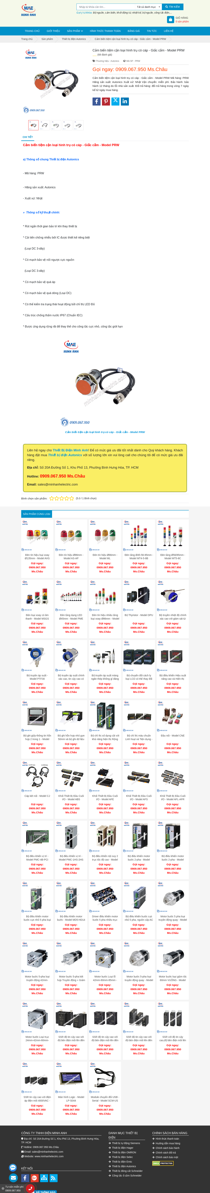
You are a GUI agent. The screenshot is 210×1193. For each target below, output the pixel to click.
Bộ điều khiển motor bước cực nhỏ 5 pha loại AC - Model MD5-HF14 (37, 909)
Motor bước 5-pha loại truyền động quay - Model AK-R (139, 967)
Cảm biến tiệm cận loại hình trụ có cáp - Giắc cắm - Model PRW (105, 432)
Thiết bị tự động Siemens (124, 1125)
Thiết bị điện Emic (120, 1143)
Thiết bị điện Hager (121, 1130)
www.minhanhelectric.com (49, 1138)
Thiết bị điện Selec (121, 1139)
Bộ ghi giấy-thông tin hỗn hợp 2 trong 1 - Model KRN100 (37, 734)
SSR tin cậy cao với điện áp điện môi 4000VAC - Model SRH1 (37, 1084)
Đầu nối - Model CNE (173, 730)
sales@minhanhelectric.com (47, 1133)
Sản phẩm (73, 31)
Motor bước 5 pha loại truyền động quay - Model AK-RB (172, 909)
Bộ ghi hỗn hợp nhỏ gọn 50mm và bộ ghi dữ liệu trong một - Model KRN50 (71, 734)
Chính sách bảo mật (165, 1139)
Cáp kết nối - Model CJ (37, 788)
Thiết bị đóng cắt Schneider (126, 1153)
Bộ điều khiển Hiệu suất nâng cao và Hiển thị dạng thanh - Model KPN (172, 675)
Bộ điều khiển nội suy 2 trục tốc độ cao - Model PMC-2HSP (105, 851)
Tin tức (152, 31)
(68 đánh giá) (104, 54)
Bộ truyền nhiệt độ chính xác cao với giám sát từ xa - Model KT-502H (172, 617)
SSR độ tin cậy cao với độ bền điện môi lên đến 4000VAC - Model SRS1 (139, 1026)
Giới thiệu (53, 31)
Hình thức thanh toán (105, 31)
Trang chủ (32, 31)
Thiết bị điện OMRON (122, 1134)
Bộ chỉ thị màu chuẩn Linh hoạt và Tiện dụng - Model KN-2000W (138, 734)
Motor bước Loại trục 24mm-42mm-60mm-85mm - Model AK (37, 1026)
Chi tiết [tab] (28, 137)
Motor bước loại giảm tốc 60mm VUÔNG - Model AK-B (173, 967)
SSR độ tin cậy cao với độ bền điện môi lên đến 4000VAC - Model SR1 (105, 1026)
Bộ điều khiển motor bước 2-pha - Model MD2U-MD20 (173, 851)
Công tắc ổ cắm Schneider (125, 1157)
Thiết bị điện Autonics (65, 455)
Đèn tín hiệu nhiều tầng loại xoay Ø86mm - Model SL (105, 617)
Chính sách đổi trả (164, 1134)
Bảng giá (134, 31)
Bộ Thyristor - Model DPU (139, 613)
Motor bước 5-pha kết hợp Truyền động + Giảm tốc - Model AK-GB (71, 967)
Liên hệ (168, 31)
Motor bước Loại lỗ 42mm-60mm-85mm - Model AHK (105, 967)
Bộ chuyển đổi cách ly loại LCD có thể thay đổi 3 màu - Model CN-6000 (139, 675)
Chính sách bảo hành (166, 1130)
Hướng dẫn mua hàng (166, 1125)
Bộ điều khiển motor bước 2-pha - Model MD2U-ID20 (139, 851)
